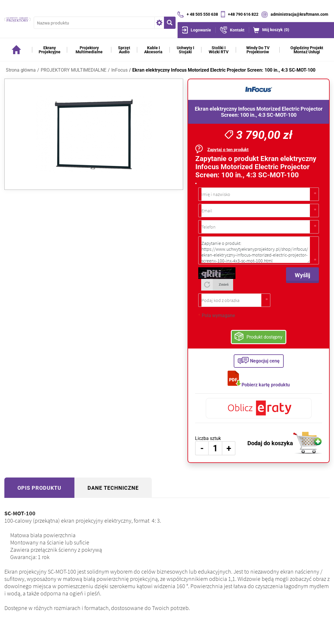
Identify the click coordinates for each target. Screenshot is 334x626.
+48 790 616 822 (243, 14)
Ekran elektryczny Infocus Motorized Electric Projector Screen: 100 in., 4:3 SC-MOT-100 (223, 70)
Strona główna (21, 70)
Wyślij (302, 275)
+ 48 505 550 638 (202, 14)
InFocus (119, 70)
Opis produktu (39, 488)
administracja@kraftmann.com (299, 14)
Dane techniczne (113, 488)
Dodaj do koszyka (270, 443)
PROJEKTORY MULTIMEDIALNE (73, 70)
